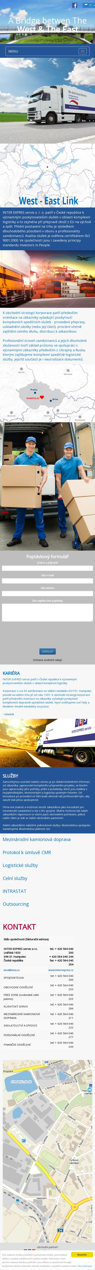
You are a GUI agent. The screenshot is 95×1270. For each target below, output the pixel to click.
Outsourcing (16, 904)
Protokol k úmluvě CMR (27, 852)
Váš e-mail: (47, 575)
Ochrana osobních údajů (47, 660)
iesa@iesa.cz (12, 970)
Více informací (85, 1266)
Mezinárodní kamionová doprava (37, 839)
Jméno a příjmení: (47, 562)
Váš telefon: (47, 588)
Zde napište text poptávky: (47, 600)
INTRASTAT (14, 891)
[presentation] (29, 635)
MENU (13, 51)
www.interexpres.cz (60, 970)
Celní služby (15, 878)
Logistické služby (20, 865)
